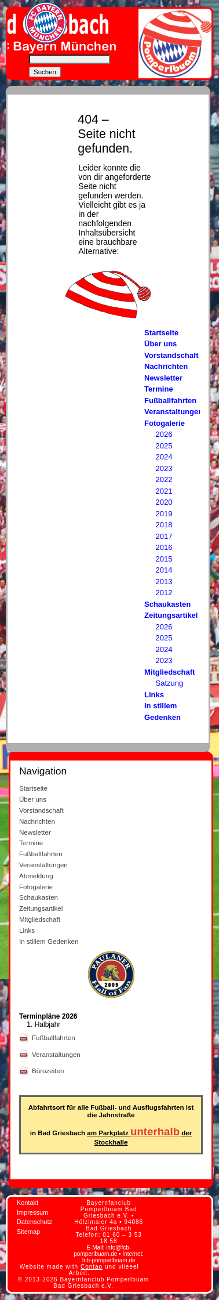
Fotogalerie (164, 423)
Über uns (160, 343)
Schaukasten (167, 604)
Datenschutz (34, 1221)
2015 (164, 559)
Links (154, 694)
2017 (164, 536)
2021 (164, 491)
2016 (164, 547)
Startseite (161, 332)
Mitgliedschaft (169, 672)
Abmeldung (36, 875)
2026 (164, 434)
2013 (164, 581)
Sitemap (28, 1231)
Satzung (170, 683)
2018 (164, 524)
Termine (158, 389)
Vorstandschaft (171, 355)
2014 (164, 570)
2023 (164, 468)
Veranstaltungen (173, 411)
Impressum (32, 1212)
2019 (164, 513)
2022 (164, 479)
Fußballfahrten (170, 400)
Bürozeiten (49, 1070)
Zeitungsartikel (171, 615)
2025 (164, 445)
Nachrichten (166, 366)
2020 (164, 502)
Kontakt (27, 1202)
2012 (164, 592)
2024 (164, 456)
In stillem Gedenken (48, 941)
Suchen (45, 71)
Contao (92, 1266)
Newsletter (163, 378)
